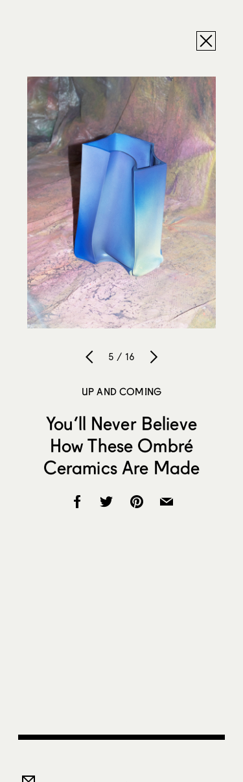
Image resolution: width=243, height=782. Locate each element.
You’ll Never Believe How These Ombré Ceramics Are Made (121, 445)
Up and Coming (121, 391)
